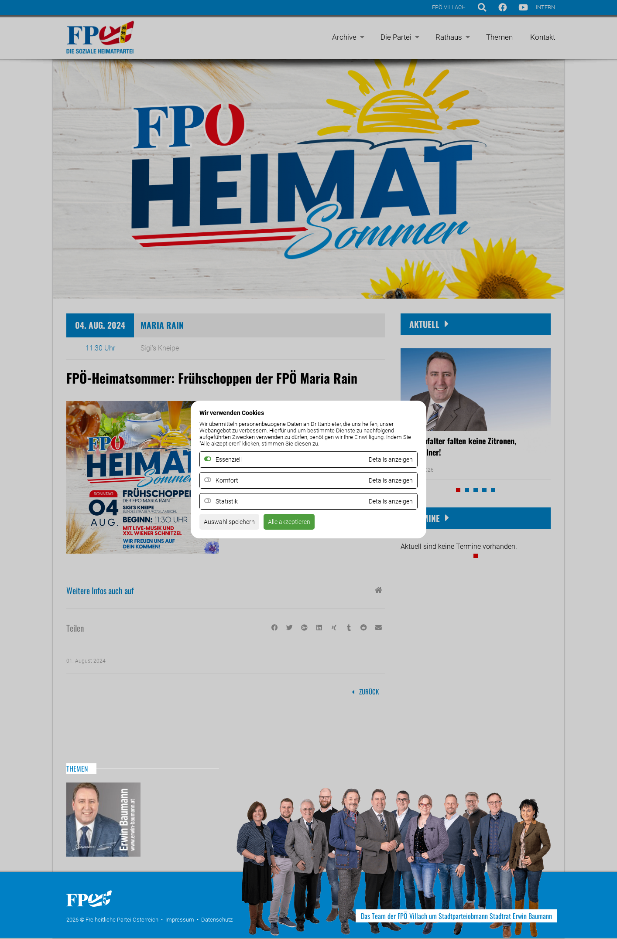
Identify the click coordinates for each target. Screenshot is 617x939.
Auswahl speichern (233, 525)
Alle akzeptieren (299, 525)
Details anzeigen (387, 480)
